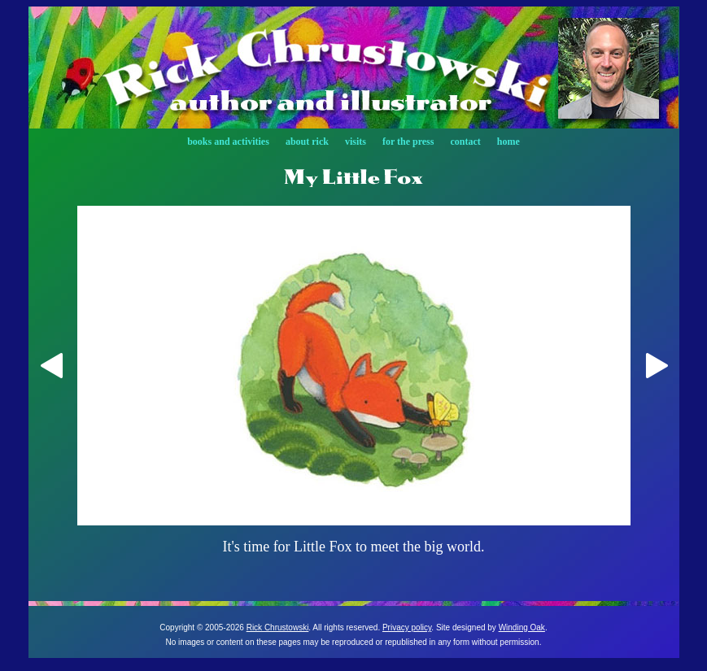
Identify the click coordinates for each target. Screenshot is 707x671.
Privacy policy (406, 627)
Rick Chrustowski (278, 627)
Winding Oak (522, 627)
